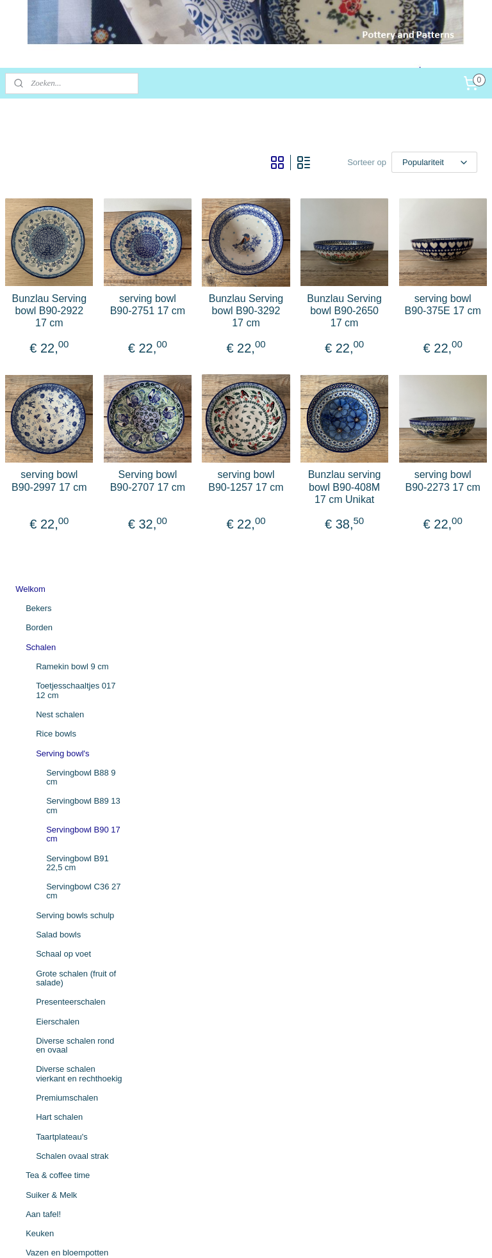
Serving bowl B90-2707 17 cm (245, 544)
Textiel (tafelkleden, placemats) (61, 951)
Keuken (40, 772)
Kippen (38, 831)
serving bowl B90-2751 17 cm (245, 343)
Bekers (38, 147)
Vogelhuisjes (49, 850)
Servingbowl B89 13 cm (83, 344)
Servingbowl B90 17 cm (83, 373)
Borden (39, 166)
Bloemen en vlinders (63, 869)
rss (240, 1234)
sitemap (217, 1234)
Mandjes (41, 888)
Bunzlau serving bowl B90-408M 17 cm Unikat (386, 550)
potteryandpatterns (51, 1160)
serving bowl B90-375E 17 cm (457, 343)
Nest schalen (60, 253)
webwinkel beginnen (282, 1234)
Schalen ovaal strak (72, 694)
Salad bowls (58, 474)
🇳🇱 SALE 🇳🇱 (38, 975)
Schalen (41, 186)
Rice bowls (56, 273)
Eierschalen (57, 560)
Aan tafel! (43, 753)
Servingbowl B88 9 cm (80, 316)
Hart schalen (59, 656)
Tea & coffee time (58, 714)
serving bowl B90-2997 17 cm (176, 544)
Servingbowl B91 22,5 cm (77, 401)
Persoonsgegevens (50, 1089)
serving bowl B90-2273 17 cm (457, 544)
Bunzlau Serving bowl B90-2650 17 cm (386, 349)
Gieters (39, 811)
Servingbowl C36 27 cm (83, 430)
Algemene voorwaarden (59, 1012)
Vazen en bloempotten (67, 792)
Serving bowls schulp (75, 454)
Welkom (30, 127)
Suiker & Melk (51, 733)
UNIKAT (41, 927)
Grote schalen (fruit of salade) (76, 516)
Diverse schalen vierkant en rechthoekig (79, 612)
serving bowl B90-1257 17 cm (316, 544)
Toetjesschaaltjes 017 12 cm (75, 229)
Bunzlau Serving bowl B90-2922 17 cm (176, 349)
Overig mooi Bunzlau (64, 908)
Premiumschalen (67, 637)
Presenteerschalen (70, 541)
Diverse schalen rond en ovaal (75, 584)
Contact (29, 1050)
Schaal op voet (63, 493)
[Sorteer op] (397, 160)
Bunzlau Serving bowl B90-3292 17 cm (316, 349)
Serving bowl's (62, 292)
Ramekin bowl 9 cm (72, 206)
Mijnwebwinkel (381, 1234)
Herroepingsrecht (47, 1069)
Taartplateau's (62, 675)
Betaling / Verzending (54, 1031)
